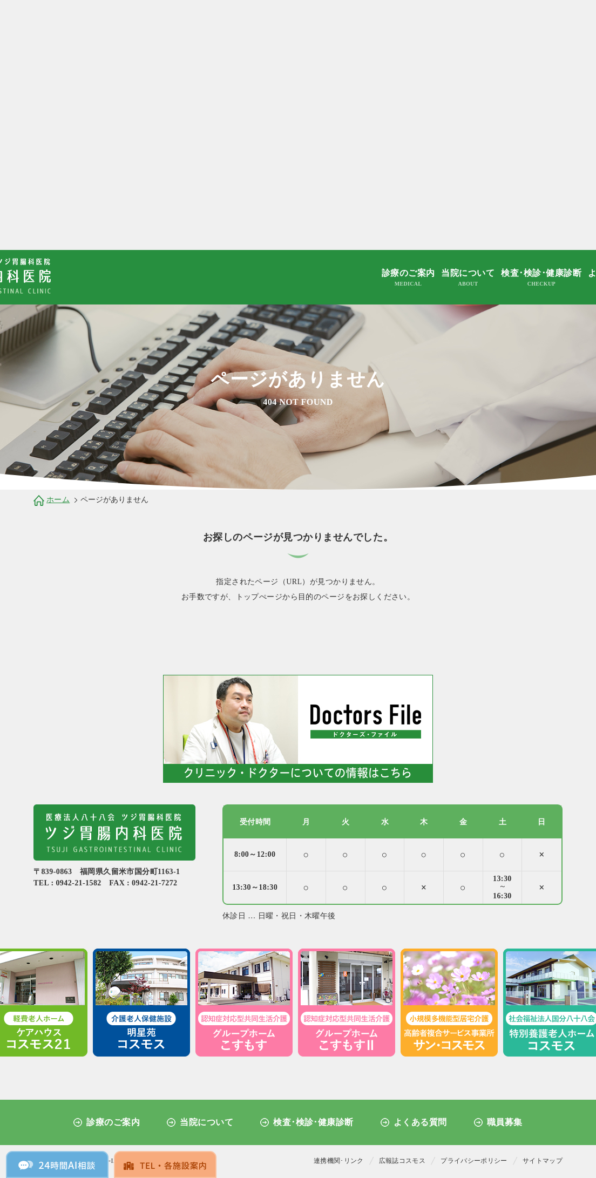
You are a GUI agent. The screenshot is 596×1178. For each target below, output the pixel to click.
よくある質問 (420, 1122)
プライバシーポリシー (474, 1161)
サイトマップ (543, 1161)
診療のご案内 (408, 278)
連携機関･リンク (339, 1161)
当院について (468, 278)
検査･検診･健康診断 (541, 278)
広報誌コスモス (402, 1161)
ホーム (58, 500)
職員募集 (505, 1122)
